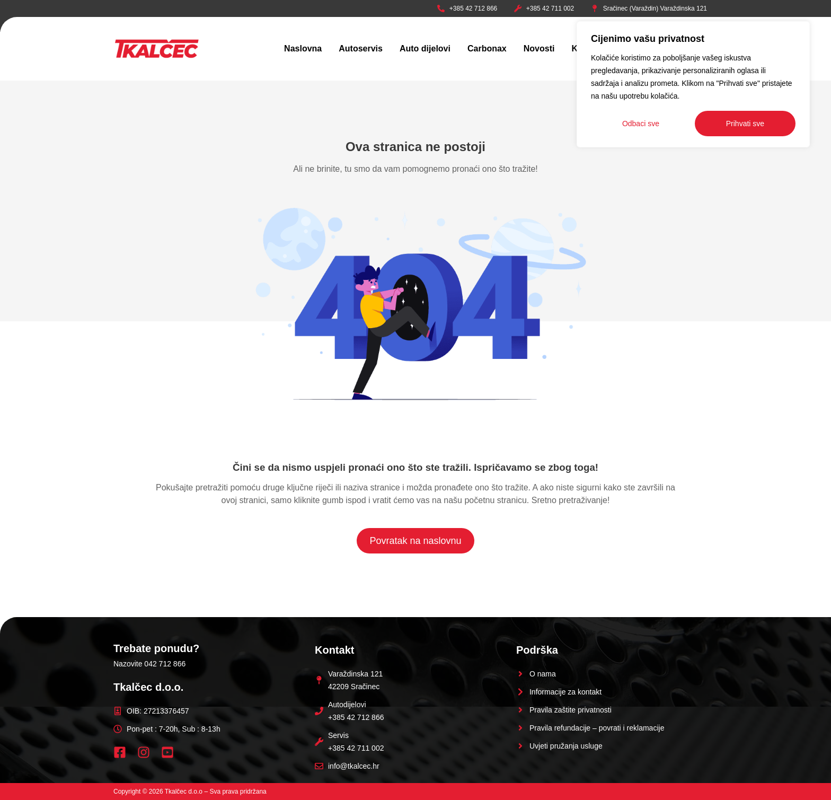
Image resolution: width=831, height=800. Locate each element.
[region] (693, 84)
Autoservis (361, 48)
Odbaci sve (640, 123)
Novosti (539, 48)
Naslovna (303, 48)
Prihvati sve (745, 123)
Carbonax (487, 48)
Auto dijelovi (425, 48)
